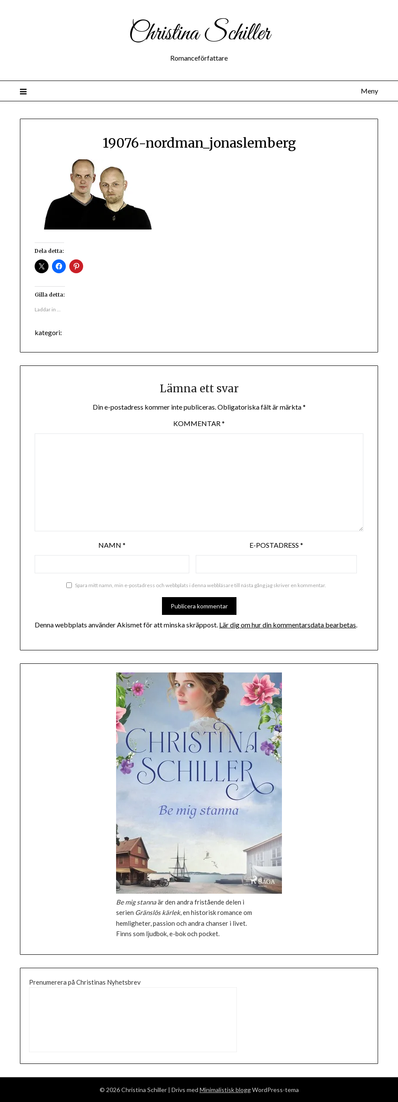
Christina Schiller (199, 33)
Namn (112, 545)
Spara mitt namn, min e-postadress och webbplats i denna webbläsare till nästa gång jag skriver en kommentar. (200, 585)
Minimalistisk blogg (225, 1089)
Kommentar (199, 423)
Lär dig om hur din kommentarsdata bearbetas (287, 624)
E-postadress (276, 545)
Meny (369, 91)
